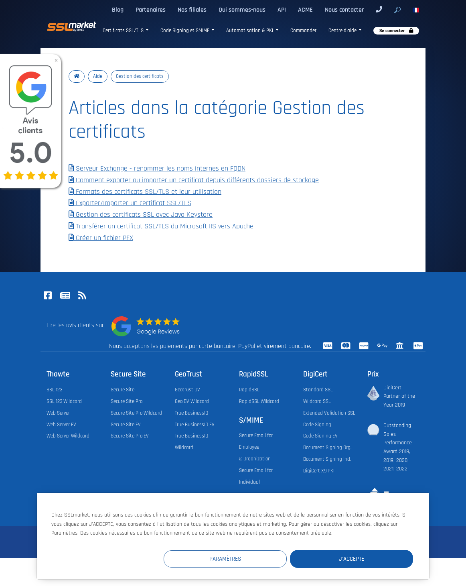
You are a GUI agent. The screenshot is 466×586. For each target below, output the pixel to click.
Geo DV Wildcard (192, 401)
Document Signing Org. (327, 447)
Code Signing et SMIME (185, 30)
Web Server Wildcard (68, 436)
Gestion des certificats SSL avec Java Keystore (141, 214)
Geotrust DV (187, 390)
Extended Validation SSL (329, 413)
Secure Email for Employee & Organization (256, 447)
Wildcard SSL (317, 401)
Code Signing (317, 424)
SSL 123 (54, 390)
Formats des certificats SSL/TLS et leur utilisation (145, 191)
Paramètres (265, 558)
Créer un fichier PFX (101, 238)
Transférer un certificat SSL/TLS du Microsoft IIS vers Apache (161, 226)
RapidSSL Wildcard (259, 401)
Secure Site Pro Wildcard (136, 413)
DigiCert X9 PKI (318, 471)
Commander (303, 30)
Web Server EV (61, 424)
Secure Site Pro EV (130, 436)
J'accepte (365, 558)
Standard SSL (318, 390)
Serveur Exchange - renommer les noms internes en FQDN (157, 168)
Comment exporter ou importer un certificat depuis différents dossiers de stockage (194, 180)
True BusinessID (191, 413)
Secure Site (122, 390)
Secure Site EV (126, 424)
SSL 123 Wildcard (64, 401)
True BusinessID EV (195, 424)
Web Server (58, 413)
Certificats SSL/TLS (124, 30)
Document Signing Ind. (327, 459)
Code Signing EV (320, 436)
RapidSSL (249, 390)
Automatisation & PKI (250, 30)
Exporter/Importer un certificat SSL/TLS (130, 203)
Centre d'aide (343, 30)
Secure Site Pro (126, 401)
